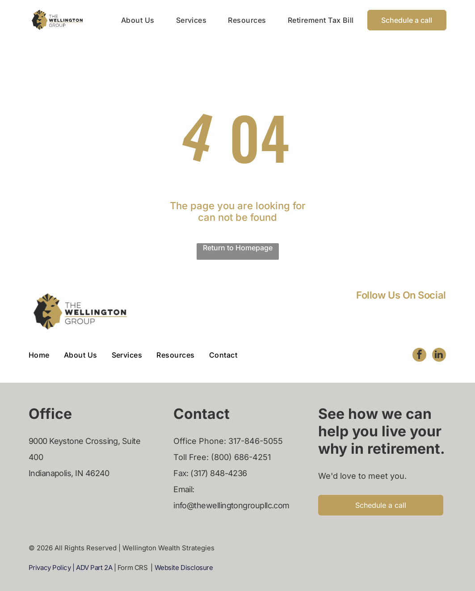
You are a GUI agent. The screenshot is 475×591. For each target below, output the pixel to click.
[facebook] (419, 355)
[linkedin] (439, 355)
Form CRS (132, 567)
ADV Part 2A (94, 567)
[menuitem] (127, 19)
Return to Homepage (238, 247)
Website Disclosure (184, 567)
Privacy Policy (50, 567)
